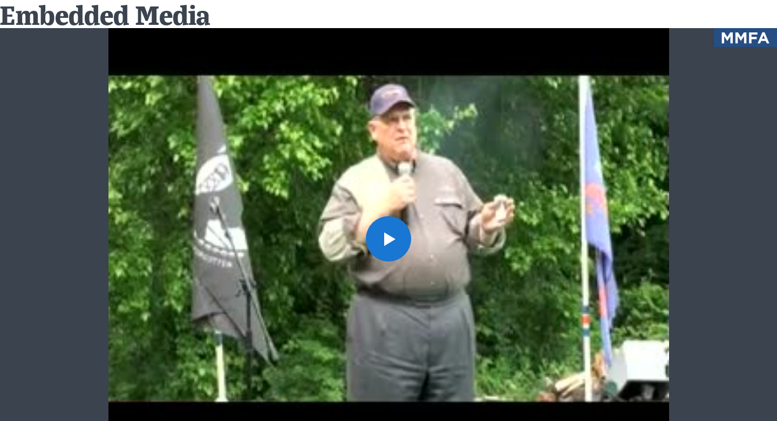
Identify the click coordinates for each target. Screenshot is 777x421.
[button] (388, 238)
